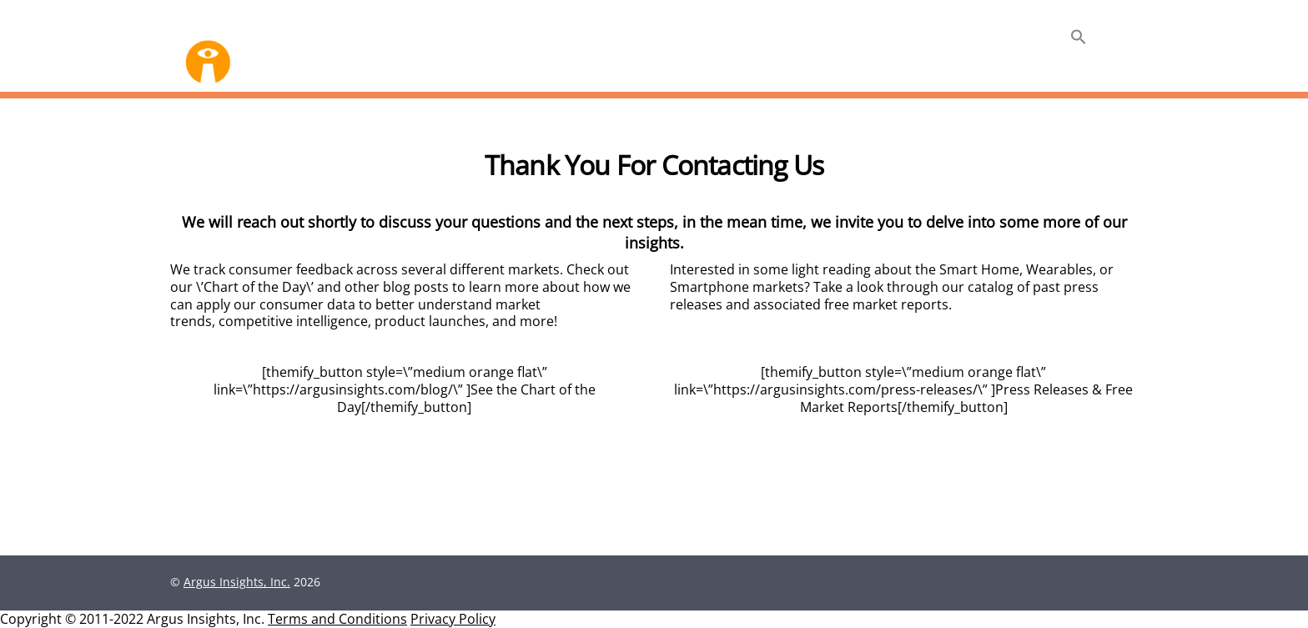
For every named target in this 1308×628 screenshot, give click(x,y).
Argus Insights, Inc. (237, 582)
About (940, 40)
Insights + (1016, 40)
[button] (1079, 38)
